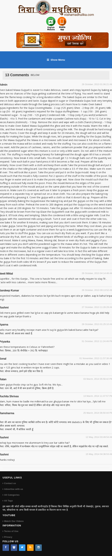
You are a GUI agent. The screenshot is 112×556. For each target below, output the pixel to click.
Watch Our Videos (14, 521)
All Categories (11, 495)
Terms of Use (11, 531)
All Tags (8, 500)
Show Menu (56, 60)
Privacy (8, 537)
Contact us (10, 483)
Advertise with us (13, 489)
